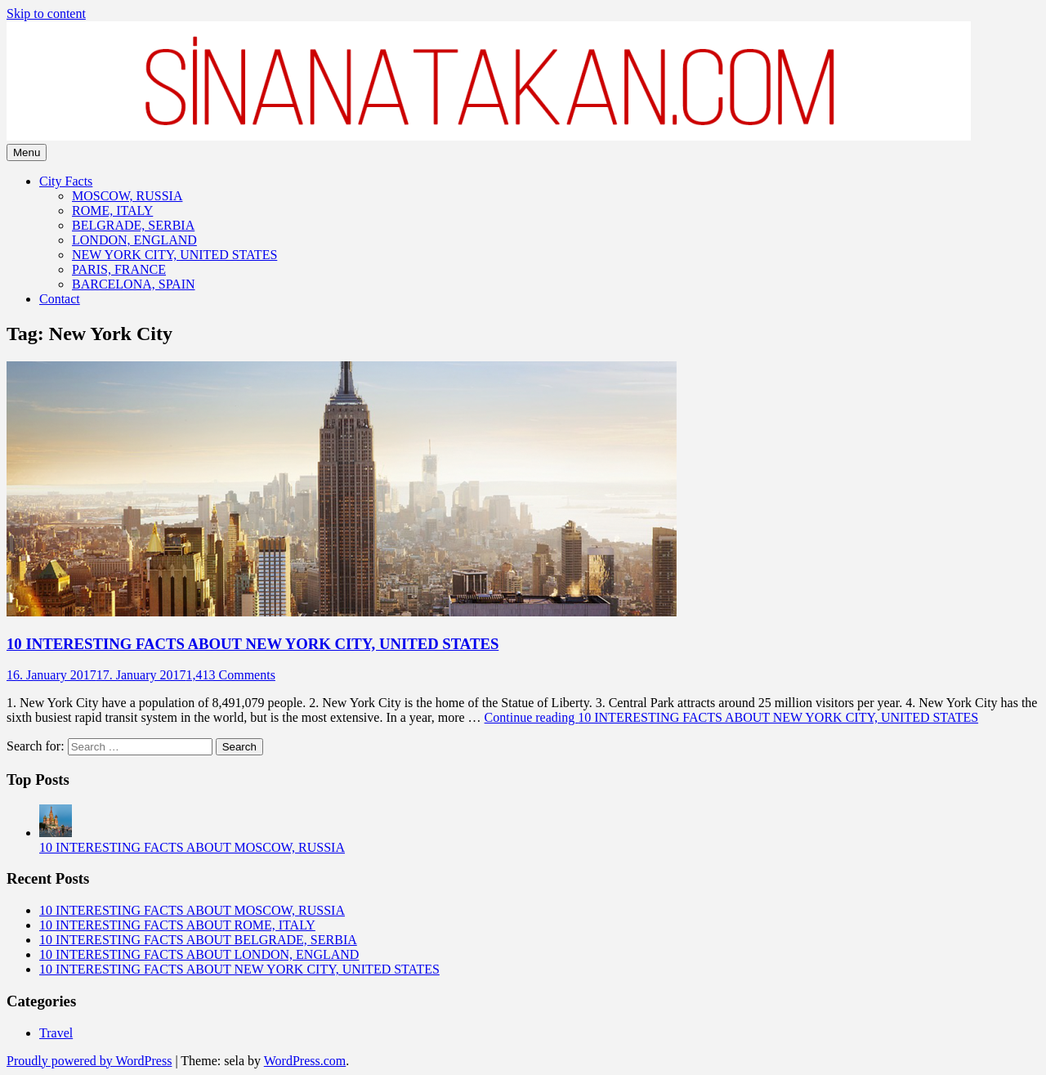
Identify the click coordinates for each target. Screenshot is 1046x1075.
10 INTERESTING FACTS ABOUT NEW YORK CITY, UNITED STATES (252, 643)
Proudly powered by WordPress (89, 1061)
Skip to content (46, 13)
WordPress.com (305, 1061)
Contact (59, 299)
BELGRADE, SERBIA (133, 225)
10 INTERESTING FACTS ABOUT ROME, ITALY (177, 925)
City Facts (65, 181)
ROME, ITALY (112, 210)
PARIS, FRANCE (119, 269)
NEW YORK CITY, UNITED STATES (174, 255)
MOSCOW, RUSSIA (127, 196)
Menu (26, 152)
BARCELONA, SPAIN (133, 284)
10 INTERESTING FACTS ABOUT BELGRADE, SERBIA (198, 940)
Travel (56, 1033)
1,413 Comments (230, 675)
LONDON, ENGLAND (134, 240)
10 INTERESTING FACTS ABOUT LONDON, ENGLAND (199, 954)
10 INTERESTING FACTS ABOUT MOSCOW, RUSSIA (192, 847)
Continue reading (731, 717)
